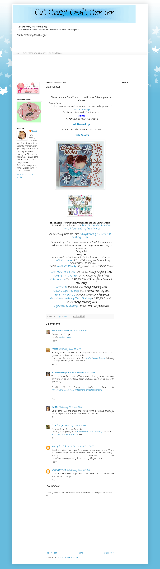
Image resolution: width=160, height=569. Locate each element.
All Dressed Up (81, 124)
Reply (54, 341)
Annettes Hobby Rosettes (63, 372)
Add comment (53, 486)
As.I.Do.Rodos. (57, 330)
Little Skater (81, 134)
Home (17, 53)
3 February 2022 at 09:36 (75, 330)
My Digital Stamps (56, 53)
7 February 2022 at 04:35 (86, 372)
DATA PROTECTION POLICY (34, 53)
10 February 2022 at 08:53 (82, 446)
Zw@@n (55, 407)
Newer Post (52, 553)
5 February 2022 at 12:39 (70, 349)
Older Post (108, 553)
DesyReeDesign (89, 234)
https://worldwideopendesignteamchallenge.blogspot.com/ (77, 390)
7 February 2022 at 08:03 (70, 407)
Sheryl (34, 131)
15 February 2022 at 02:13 (78, 470)
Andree (55, 349)
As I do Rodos (65, 337)
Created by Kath (59, 470)
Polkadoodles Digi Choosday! (89, 431)
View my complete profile (25, 176)
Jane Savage (57, 425)
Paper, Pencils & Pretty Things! (65, 434)
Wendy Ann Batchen (61, 446)
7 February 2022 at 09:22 (75, 425)
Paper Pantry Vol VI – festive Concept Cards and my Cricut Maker (87, 227)
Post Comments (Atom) (68, 557)
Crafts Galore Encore (96, 358)
